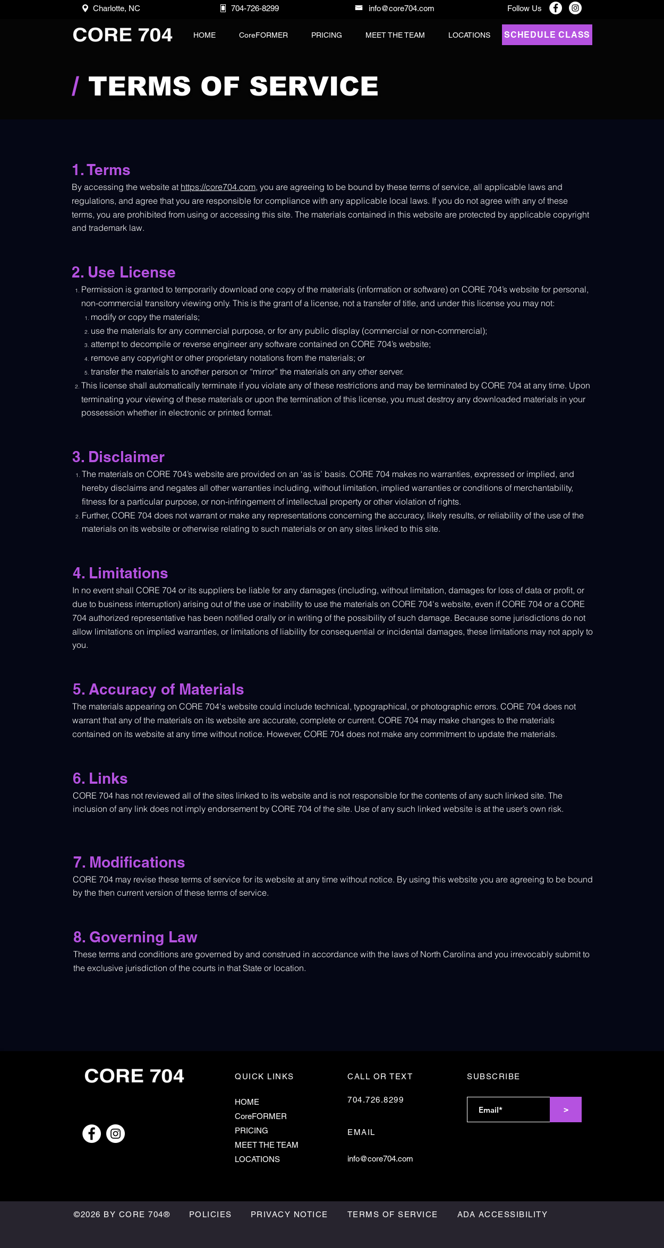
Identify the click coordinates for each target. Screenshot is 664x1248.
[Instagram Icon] (115, 1133)
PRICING (251, 1130)
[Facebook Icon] (91, 1133)
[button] (395, 35)
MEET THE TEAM (266, 1144)
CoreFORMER (261, 1116)
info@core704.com (380, 1158)
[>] (566, 1109)
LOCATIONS (257, 1159)
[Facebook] (555, 8)
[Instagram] (575, 8)
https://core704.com (218, 186)
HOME (247, 1101)
